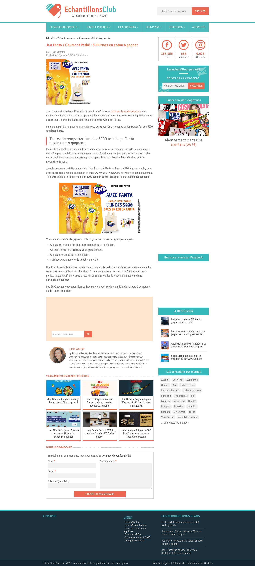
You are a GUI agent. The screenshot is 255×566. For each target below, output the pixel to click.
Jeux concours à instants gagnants (94, 38)
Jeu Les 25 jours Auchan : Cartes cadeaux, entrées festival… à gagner (100, 402)
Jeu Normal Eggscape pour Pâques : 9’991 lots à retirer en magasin (136, 402)
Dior (174, 385)
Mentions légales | (162, 563)
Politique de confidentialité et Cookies (192, 563)
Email (51, 471)
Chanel (165, 385)
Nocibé (192, 401)
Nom (50, 461)
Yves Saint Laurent (188, 417)
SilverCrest (179, 411)
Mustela (165, 401)
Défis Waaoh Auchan (135, 525)
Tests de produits (97, 27)
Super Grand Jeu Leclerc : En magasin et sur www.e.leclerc (186, 357)
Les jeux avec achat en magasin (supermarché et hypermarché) (188, 333)
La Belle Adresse (192, 390)
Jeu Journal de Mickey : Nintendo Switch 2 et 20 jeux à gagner (179, 551)
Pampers (166, 406)
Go (88, 334)
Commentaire (108, 461)
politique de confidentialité (116, 455)
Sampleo (191, 406)
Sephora (165, 411)
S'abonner (196, 85)
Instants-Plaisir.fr (170, 390)
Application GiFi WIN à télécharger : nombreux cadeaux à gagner (189, 345)
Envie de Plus (187, 385)
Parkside (178, 406)
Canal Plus (192, 379)
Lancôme (166, 395)
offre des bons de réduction (126, 111)
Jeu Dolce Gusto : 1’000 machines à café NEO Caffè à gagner (100, 433)
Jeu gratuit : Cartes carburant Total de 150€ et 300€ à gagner (181, 533)
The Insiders (181, 395)
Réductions (176, 27)
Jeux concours (127, 27)
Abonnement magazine (184, 142)
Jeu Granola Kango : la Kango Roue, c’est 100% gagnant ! (63, 401)
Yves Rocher (167, 417)
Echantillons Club (54, 38)
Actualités (198, 27)
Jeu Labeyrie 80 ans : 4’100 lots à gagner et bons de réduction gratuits (136, 433)
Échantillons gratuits (63, 27)
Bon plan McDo (133, 534)
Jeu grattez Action (134, 540)
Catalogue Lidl (132, 522)
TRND (192, 411)
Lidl (193, 395)
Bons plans (152, 27)
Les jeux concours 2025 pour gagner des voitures (186, 321)
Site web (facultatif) (58, 481)
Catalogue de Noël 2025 (137, 537)
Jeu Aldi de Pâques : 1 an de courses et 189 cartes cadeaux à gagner (63, 433)
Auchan (165, 379)
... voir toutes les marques (175, 422)
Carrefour (178, 379)
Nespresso (179, 401)
